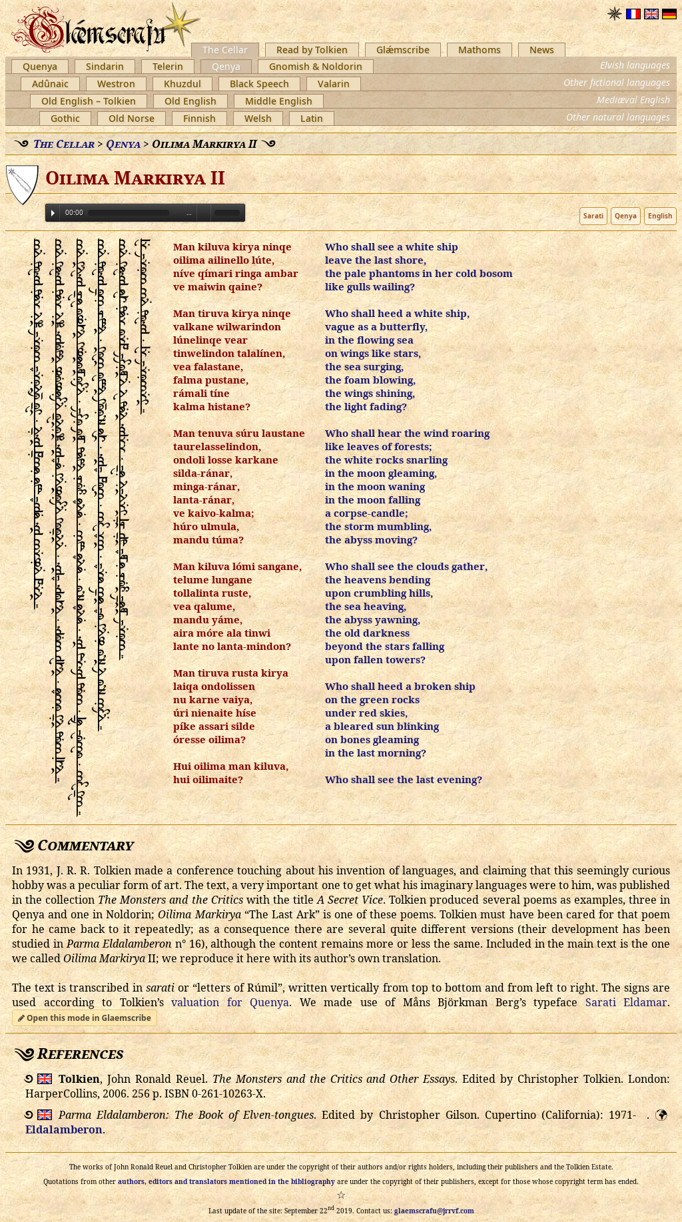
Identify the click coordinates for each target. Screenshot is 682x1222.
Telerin (168, 66)
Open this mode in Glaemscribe (84, 1018)
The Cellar (225, 49)
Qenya (226, 66)
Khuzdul (182, 83)
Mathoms (479, 49)
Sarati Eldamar (626, 1002)
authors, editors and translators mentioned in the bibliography (226, 1181)
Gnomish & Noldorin (315, 66)
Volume (203, 212)
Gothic (65, 118)
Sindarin (105, 66)
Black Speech (259, 83)
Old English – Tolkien (88, 101)
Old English (190, 101)
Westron (116, 83)
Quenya (40, 66)
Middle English (278, 101)
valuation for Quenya (230, 1002)
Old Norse (132, 118)
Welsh (258, 118)
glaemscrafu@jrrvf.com (434, 1210)
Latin (311, 118)
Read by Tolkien (312, 49)
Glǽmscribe (403, 49)
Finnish (199, 118)
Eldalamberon (64, 1129)
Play (53, 213)
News (541, 49)
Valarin (334, 83)
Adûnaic (50, 83)
